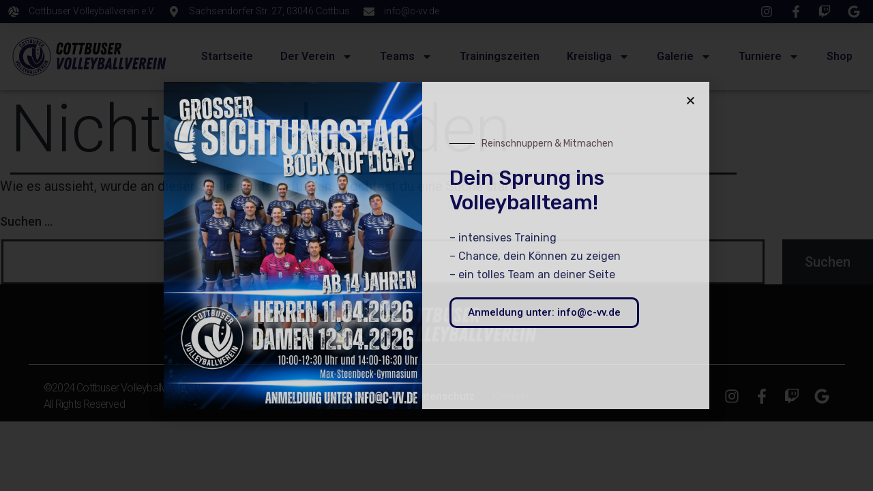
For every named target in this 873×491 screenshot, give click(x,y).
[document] (436, 245)
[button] (690, 100)
